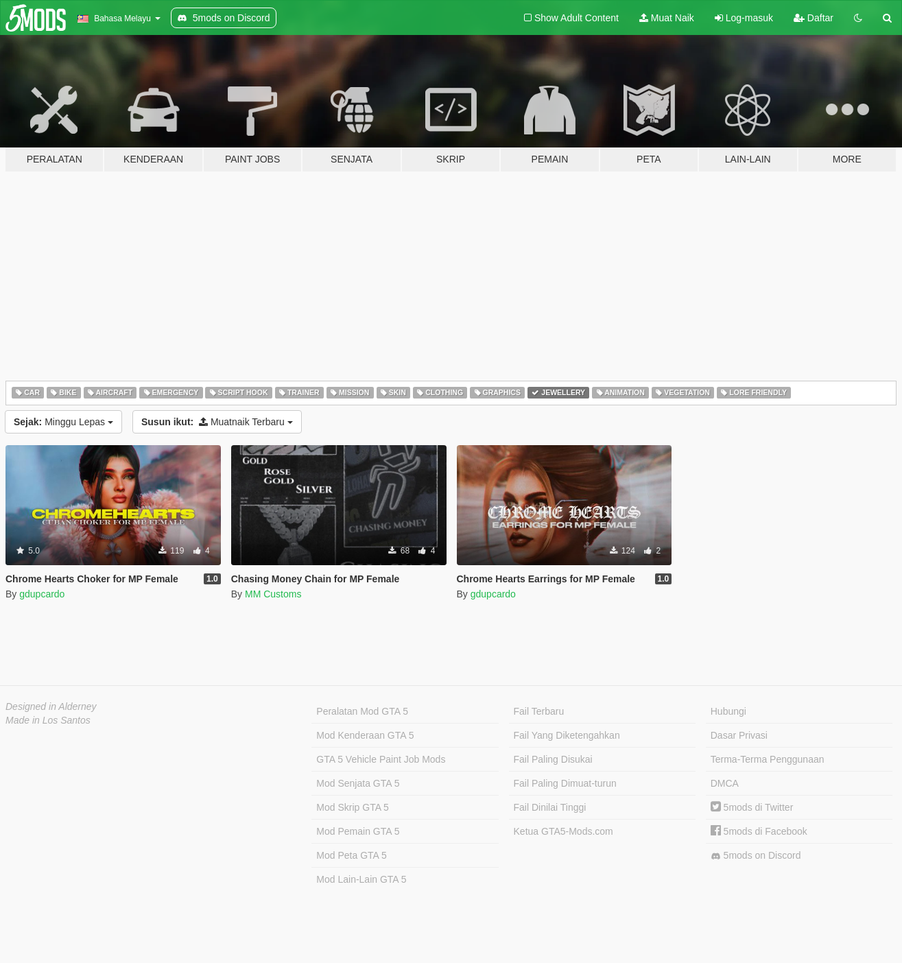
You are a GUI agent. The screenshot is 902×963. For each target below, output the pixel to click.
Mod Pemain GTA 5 (357, 831)
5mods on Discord (756, 855)
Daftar (813, 17)
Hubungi (728, 711)
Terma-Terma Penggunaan (767, 759)
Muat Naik (666, 17)
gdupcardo (41, 593)
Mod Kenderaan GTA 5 (365, 735)
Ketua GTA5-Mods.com (563, 831)
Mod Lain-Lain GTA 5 (361, 879)
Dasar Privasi (739, 735)
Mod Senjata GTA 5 (357, 783)
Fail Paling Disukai (553, 759)
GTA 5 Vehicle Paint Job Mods (380, 759)
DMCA (725, 783)
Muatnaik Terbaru (217, 421)
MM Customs (273, 593)
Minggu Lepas (63, 421)
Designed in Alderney (51, 706)
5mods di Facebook (759, 831)
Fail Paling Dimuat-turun (565, 783)
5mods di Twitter (752, 807)
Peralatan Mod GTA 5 (362, 711)
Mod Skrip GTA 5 (352, 807)
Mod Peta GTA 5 (351, 855)
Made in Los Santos (48, 720)
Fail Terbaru (539, 711)
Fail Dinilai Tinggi (550, 807)
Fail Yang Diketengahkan (567, 735)
